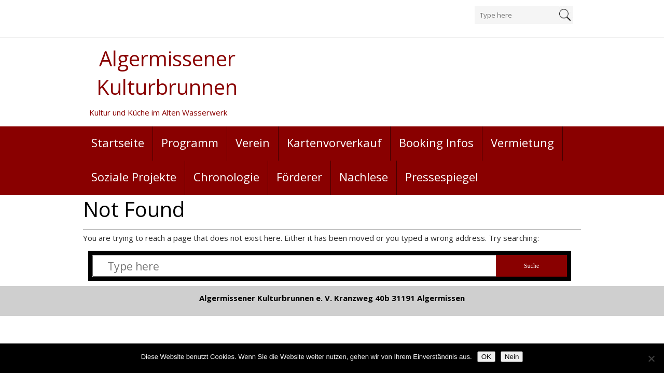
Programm (189, 142)
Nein (512, 357)
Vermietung (522, 142)
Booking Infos (436, 142)
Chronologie (226, 176)
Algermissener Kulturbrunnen (167, 72)
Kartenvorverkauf (334, 142)
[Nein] (651, 358)
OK (486, 357)
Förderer (299, 176)
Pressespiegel (441, 176)
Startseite (117, 142)
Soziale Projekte (133, 176)
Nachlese (363, 176)
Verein (253, 142)
